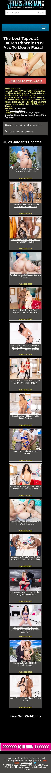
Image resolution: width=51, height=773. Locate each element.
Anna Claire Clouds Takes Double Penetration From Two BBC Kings (25, 558)
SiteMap (40, 758)
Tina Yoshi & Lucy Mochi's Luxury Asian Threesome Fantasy (25, 382)
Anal (17, 113)
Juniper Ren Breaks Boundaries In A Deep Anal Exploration (25, 523)
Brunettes (9, 115)
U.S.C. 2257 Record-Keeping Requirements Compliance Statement (26, 767)
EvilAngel (29, 760)
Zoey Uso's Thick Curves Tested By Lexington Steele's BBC (25, 593)
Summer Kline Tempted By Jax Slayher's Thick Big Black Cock (25, 311)
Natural (37, 115)
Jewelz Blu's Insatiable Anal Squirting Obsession (25, 276)
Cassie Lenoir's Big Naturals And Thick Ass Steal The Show (25, 170)
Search (41, 12)
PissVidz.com (26, 763)
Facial (30, 115)
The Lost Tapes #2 (17, 110)
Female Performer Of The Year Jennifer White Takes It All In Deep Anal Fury (25, 629)
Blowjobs (36, 113)
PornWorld (18, 760)
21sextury (9, 760)
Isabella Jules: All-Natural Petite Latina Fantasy (25, 417)
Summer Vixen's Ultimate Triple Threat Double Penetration (25, 205)
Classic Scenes (20, 115)
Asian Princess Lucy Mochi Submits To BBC (25, 699)
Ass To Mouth (25, 113)
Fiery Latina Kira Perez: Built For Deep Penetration (25, 664)
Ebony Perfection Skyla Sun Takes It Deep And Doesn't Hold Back (25, 487)
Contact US (30, 758)
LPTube (37, 760)
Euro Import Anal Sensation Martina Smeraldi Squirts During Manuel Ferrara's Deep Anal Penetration (25, 347)
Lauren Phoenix (20, 108)
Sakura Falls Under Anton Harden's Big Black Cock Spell (25, 241)
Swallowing (9, 117)
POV (43, 115)
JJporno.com (11, 758)
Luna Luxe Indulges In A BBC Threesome (25, 452)
